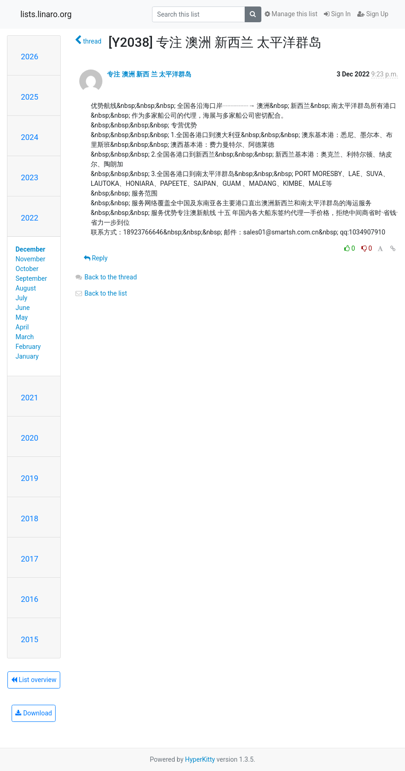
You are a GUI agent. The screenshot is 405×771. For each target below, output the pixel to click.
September (31, 278)
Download (33, 713)
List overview (34, 679)
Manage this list (291, 14)
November (30, 259)
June (23, 307)
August (26, 288)
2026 (29, 56)
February (28, 346)
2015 (29, 639)
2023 (29, 177)
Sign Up (372, 14)
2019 (29, 478)
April (22, 327)
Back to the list (101, 293)
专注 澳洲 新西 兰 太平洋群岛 (149, 74)
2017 (29, 558)
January (27, 356)
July (21, 298)
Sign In (337, 14)
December (30, 249)
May (22, 317)
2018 (29, 518)
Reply (96, 258)
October (27, 268)
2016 (29, 599)
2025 (29, 96)
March (25, 337)
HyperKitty (200, 759)
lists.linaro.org (46, 14)
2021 (29, 397)
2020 (29, 437)
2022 (29, 217)
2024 (29, 137)
